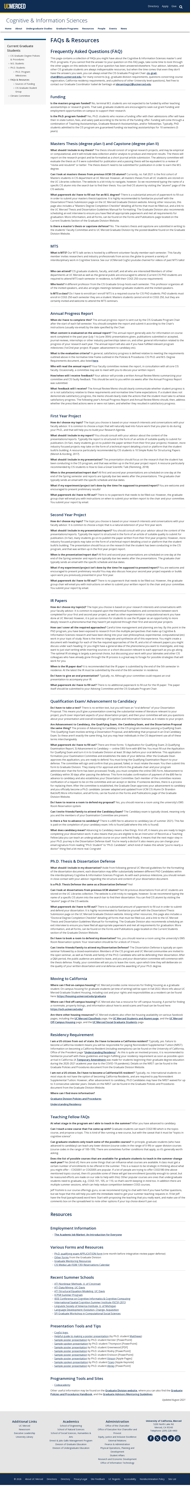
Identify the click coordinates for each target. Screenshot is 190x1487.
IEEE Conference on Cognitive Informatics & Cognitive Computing (92, 1300)
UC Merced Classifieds (88, 1020)
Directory (153, 6)
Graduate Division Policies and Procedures (75, 1100)
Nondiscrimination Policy (152, 1481)
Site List (172, 1481)
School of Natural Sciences (70, 1431)
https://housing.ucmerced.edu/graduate (81, 998)
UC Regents (114, 1481)
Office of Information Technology (117, 1464)
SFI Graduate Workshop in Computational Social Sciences (87, 1315)
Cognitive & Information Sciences (56, 22)
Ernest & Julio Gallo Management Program (71, 1442)
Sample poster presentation (70, 1342)
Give (174, 6)
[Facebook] (150, 1440)
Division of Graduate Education (70, 1446)
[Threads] (177, 1440)
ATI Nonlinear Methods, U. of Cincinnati (77, 1286)
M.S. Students (17, 65)
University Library (24, 1438)
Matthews (135, 1338)
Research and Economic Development (117, 1461)
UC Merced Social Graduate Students (115, 1024)
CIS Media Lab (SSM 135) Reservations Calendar (82, 1267)
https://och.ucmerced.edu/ (66, 1011)
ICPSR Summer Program (68, 1297)
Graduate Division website (121, 1392)
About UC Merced (34, 1481)
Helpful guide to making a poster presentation (81, 1338)
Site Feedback (98, 1481)
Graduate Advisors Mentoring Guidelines (127, 1396)
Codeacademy (62, 1387)
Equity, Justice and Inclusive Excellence (117, 1438)
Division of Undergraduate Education (70, 1449)
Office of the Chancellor (117, 1427)
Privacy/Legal (80, 1481)
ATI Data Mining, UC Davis (69, 1289)
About (18, 30)
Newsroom (24, 1431)
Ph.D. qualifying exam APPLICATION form (78, 1255)
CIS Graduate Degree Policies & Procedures (25, 59)
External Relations (117, 1442)
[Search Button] (181, 7)
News (124, 30)
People (101, 30)
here (95, 362)
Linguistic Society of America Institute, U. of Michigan (85, 1308)
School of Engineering (71, 1427)
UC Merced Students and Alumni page (136, 1020)
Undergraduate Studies (39, 30)
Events (113, 30)
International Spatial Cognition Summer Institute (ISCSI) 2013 (90, 1304)
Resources (88, 30)
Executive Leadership (24, 1435)
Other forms (61, 1259)
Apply (165, 6)
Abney (111, 1368)
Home (8, 30)
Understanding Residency (100, 1054)
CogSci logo (61, 1334)
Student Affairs (117, 1457)
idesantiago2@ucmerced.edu (133, 86)
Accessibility (130, 1481)
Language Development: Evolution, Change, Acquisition (86, 1312)
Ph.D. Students (17, 69)
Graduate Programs (67, 30)
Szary (111, 1364)
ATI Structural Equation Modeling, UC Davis (79, 1293)
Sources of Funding (25, 85)
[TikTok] (171, 1440)
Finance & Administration (117, 1446)
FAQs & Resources (19, 81)
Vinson (111, 1360)
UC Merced (24, 1427)
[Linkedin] (164, 1440)
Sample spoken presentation (71, 1345)
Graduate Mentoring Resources (72, 1263)
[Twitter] (157, 1440)
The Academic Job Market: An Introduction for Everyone (88, 1236)
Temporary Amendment (91, 1061)
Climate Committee (20, 97)
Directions (52, 1481)
